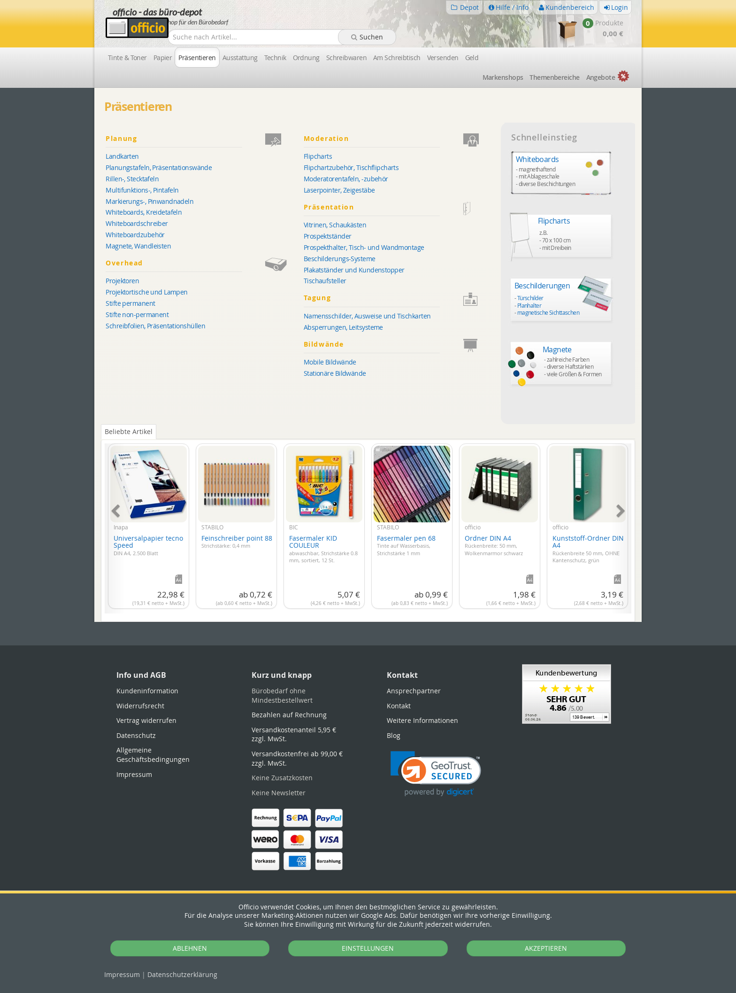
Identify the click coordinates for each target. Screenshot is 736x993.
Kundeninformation (147, 690)
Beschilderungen (542, 285)
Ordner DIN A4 (494, 545)
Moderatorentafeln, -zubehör (346, 178)
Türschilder (530, 298)
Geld (472, 57)
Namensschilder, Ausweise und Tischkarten (367, 315)
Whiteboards (537, 159)
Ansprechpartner (414, 690)
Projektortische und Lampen (146, 291)
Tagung (401, 298)
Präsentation (401, 207)
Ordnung (306, 57)
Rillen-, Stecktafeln (132, 178)
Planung (203, 139)
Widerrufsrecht (140, 705)
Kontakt (399, 705)
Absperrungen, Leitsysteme (343, 327)
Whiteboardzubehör (135, 234)
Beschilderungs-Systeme (340, 258)
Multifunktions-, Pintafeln (142, 190)
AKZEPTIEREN (546, 948)
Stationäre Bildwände (335, 373)
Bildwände (401, 345)
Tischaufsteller (325, 280)
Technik (275, 57)
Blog (393, 735)
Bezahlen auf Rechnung (289, 714)
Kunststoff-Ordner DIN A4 (588, 549)
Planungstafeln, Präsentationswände (159, 167)
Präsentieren (196, 57)
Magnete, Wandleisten (138, 245)
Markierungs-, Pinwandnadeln (149, 201)
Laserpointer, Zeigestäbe (339, 190)
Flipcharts (318, 156)
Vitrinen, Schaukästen (335, 224)
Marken (503, 77)
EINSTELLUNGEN (368, 948)
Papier (162, 57)
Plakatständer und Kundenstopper (354, 269)
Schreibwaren (346, 57)
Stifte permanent (130, 303)
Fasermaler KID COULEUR (323, 549)
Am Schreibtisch (397, 57)
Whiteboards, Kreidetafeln (144, 212)
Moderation (401, 139)
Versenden (443, 57)
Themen (554, 77)
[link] (436, 774)
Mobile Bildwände (330, 361)
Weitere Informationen (422, 720)
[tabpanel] (368, 523)
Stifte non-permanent (137, 314)
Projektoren (122, 280)
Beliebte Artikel (129, 431)
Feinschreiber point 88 (236, 542)
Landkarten (122, 156)
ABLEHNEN (190, 948)
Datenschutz (182, 974)
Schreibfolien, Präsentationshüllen (155, 325)
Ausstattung (240, 57)
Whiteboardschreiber (137, 223)
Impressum (122, 974)
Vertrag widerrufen (146, 720)
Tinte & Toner (127, 57)
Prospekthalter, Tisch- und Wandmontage (364, 247)
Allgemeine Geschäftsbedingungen (153, 754)
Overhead (203, 263)
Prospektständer (328, 236)
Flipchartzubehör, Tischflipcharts (351, 167)
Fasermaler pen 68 (406, 545)
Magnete (557, 349)
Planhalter (529, 305)
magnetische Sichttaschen (548, 312)
